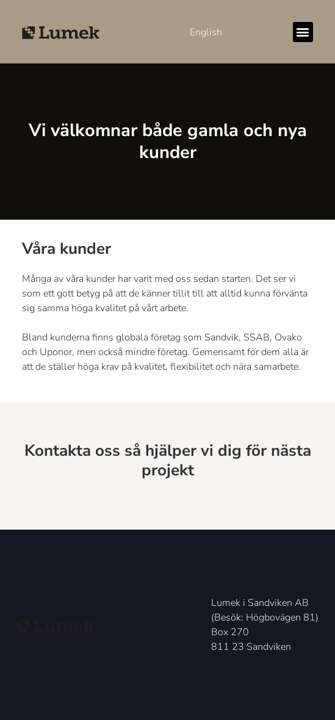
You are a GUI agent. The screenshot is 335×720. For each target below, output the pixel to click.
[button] (303, 32)
